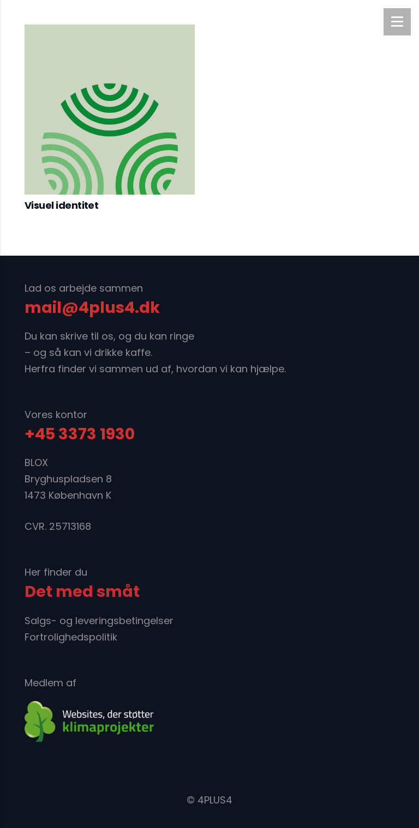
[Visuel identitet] (110, 110)
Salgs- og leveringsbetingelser (99, 620)
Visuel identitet (61, 205)
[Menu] (397, 21)
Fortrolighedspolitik (71, 637)
